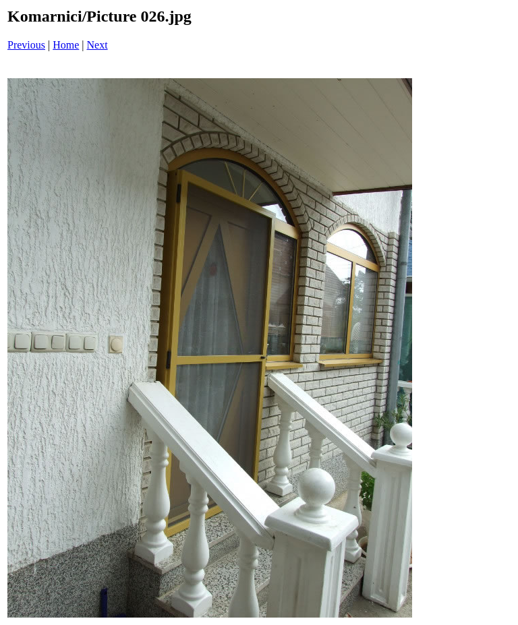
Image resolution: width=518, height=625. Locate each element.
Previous (26, 45)
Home (66, 45)
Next (97, 45)
